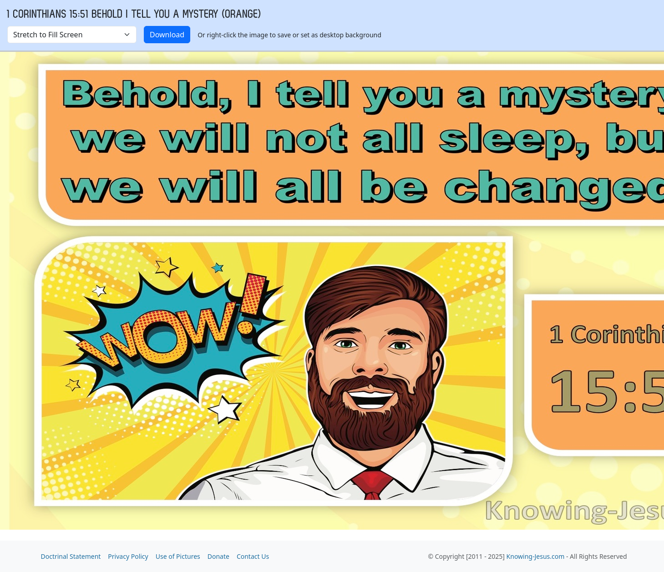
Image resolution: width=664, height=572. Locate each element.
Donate (218, 556)
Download (167, 35)
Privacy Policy (128, 556)
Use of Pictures (178, 556)
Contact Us (253, 556)
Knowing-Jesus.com (536, 556)
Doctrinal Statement (71, 556)
